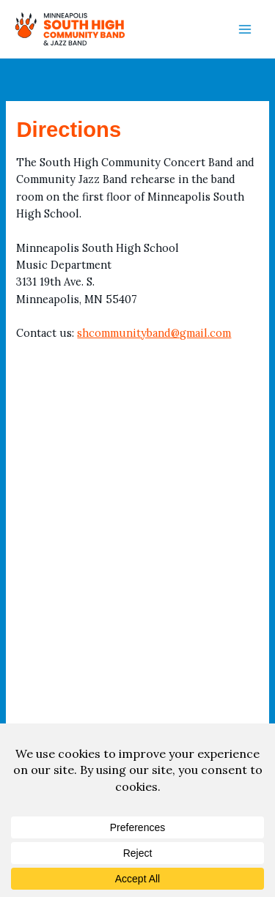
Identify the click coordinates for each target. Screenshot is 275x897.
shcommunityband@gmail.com (154, 333)
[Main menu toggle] (245, 29)
